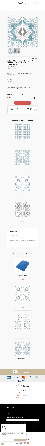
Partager (30, 58)
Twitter (25, 443)
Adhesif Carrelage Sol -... (22, 141)
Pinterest (36, 58)
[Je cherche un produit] (22, 9)
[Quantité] (35, 98)
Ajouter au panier (22, 102)
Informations (10, 407)
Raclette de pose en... (22, 275)
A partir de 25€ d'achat (29, 110)
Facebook (22, 443)
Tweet (33, 58)
